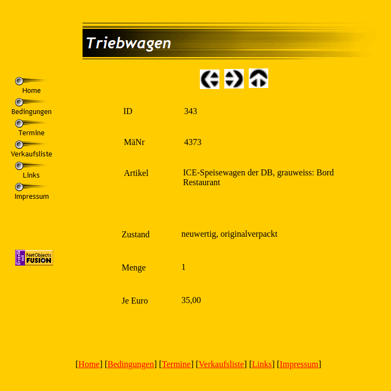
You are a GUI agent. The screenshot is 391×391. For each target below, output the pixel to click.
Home (88, 364)
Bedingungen (131, 364)
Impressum (299, 364)
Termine (176, 364)
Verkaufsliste (221, 364)
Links (262, 364)
